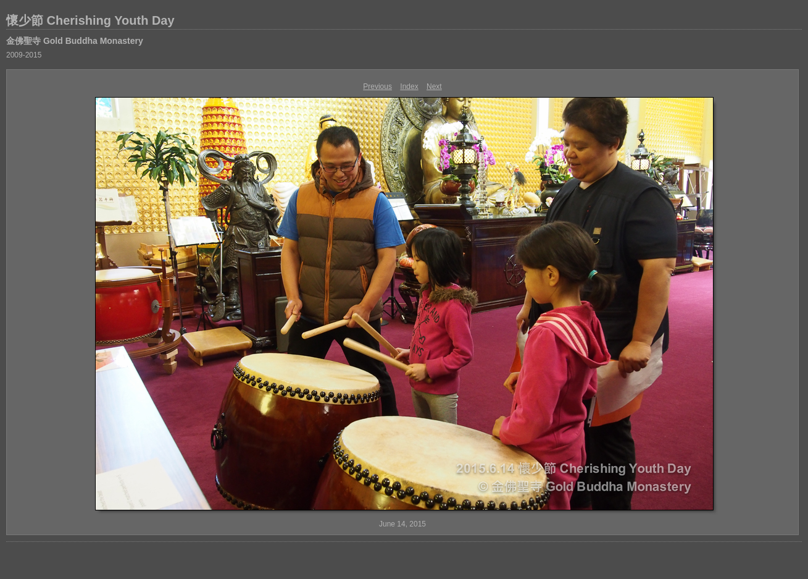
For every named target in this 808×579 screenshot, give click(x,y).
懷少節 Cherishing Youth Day (90, 20)
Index (409, 86)
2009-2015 (23, 55)
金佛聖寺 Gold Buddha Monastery (74, 41)
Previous (377, 86)
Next (434, 86)
